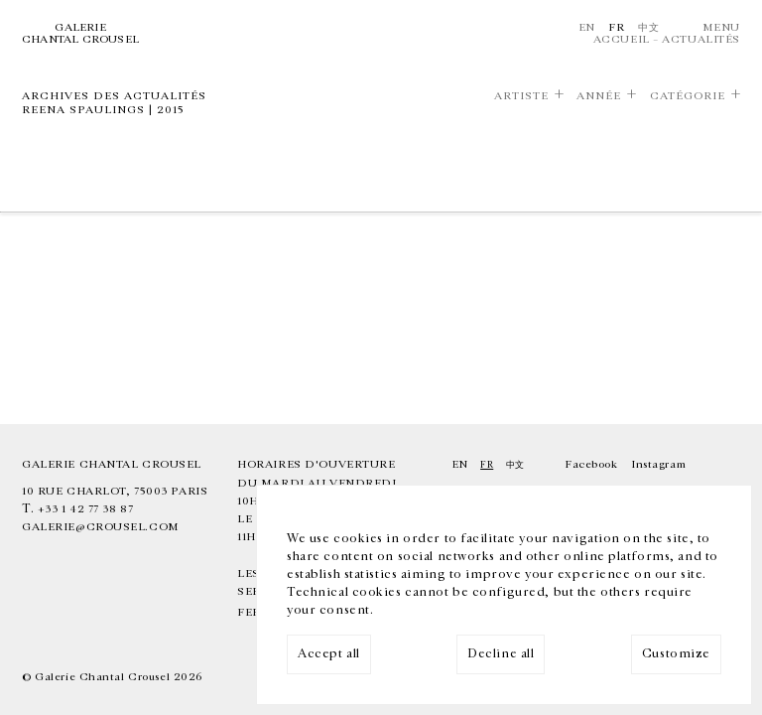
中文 (648, 27)
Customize (676, 653)
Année (598, 95)
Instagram (658, 464)
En (586, 27)
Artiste (521, 95)
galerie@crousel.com (101, 526)
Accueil (621, 39)
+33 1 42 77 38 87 (86, 508)
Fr (616, 27)
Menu (721, 27)
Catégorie (687, 95)
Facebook (591, 464)
